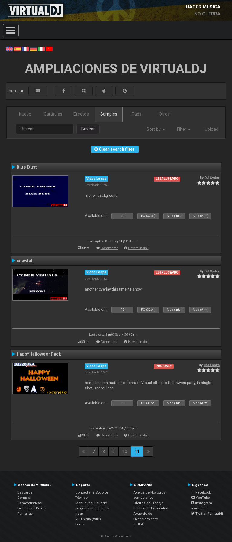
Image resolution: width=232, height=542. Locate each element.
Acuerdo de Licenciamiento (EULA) (145, 518)
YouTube (200, 497)
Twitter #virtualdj (207, 513)
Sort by (156, 129)
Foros (79, 524)
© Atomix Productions (116, 536)
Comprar (24, 497)
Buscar (88, 128)
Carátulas (53, 114)
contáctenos (143, 497)
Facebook (201, 492)
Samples (108, 114)
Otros (164, 114)
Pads (136, 114)
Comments (109, 248)
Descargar (25, 492)
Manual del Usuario (91, 503)
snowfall (25, 260)
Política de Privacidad (150, 508)
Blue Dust (27, 167)
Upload (211, 129)
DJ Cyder (212, 178)
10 (124, 451)
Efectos (81, 114)
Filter (184, 129)
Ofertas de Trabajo (148, 503)
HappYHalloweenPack (39, 354)
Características (29, 503)
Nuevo (25, 114)
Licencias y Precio (31, 508)
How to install (138, 248)
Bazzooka (212, 365)
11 (137, 451)
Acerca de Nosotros (149, 492)
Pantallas (25, 513)
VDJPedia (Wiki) (88, 519)
